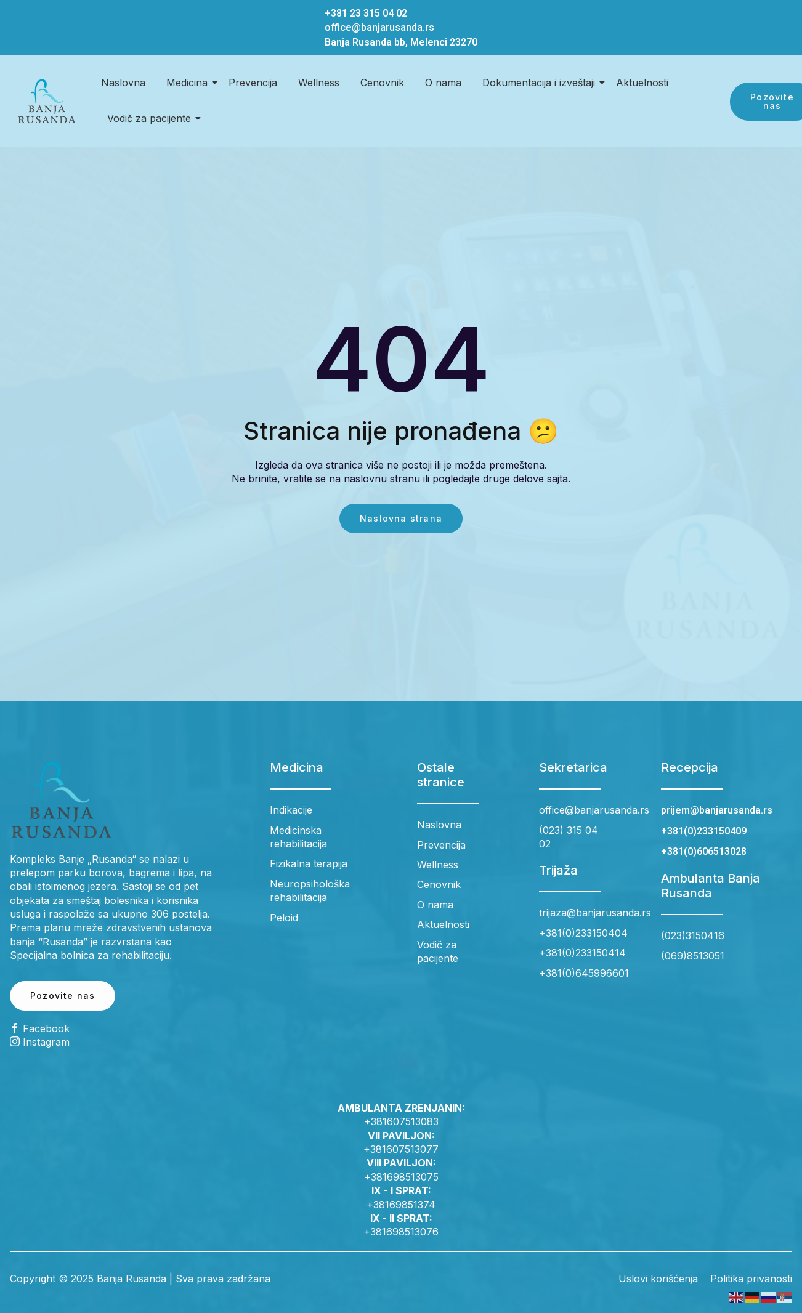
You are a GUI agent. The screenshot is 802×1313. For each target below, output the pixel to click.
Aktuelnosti (642, 82)
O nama (443, 82)
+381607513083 (401, 1121)
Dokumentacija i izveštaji (540, 82)
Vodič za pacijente (151, 118)
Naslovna (123, 82)
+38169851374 (401, 1204)
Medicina (189, 82)
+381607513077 (401, 1149)
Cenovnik (382, 82)
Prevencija (253, 82)
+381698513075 (401, 1177)
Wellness (318, 82)
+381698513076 (401, 1232)
